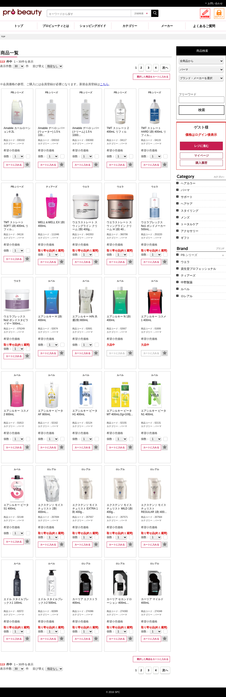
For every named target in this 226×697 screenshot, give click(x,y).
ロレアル (187, 296)
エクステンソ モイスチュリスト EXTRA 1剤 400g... (85, 508)
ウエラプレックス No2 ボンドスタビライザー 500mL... (16, 320)
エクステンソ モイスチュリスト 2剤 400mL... (50, 508)
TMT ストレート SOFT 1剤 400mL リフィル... (16, 226)
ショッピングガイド (93, 26)
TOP (3, 36)
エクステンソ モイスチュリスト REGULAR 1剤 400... (154, 508)
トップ (18, 26)
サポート (187, 197)
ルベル (185, 289)
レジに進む (201, 146)
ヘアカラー (188, 183)
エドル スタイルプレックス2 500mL (50, 601)
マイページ (201, 155)
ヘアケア (187, 203)
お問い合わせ (215, 3)
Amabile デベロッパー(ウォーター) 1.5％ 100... (51, 132)
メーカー (167, 26)
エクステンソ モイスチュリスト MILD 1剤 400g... (119, 508)
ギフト (185, 237)
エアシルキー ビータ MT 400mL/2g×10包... (120, 412)
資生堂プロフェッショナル (198, 268)
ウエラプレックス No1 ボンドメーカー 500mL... (153, 226)
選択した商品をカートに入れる (152, 76)
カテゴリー (129, 26)
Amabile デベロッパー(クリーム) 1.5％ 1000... (85, 132)
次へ (165, 67)
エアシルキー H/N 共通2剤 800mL (84, 318)
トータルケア (189, 224)
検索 (201, 110)
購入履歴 (201, 162)
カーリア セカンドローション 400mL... (119, 601)
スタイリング (189, 210)
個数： (8, 156)
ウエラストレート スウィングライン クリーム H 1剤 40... (119, 226)
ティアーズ (188, 275)
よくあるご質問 (204, 26)
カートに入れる (14, 165)
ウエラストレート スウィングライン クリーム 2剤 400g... (84, 226)
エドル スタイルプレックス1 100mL (16, 601)
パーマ (185, 190)
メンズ (185, 217)
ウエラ (185, 262)
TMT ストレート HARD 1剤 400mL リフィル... (153, 132)
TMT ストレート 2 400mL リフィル (118, 130)
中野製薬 (187, 282)
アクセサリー (189, 231)
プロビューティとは (55, 26)
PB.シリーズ (189, 255)
